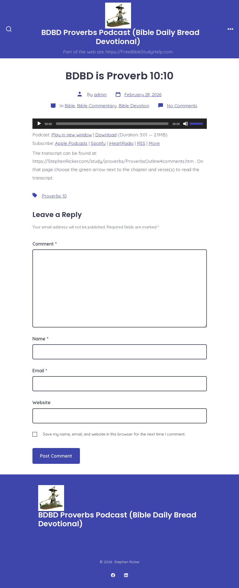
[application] (119, 123)
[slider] (112, 123)
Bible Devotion (134, 105)
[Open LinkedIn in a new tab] (126, 575)
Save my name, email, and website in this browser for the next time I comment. (114, 434)
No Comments (182, 105)
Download (106, 134)
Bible (70, 105)
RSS (141, 143)
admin (100, 94)
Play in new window (71, 134)
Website (41, 402)
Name (40, 338)
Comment (44, 244)
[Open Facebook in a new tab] (113, 575)
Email (39, 370)
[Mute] (185, 123)
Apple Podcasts (71, 143)
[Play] (39, 123)
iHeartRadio (121, 143)
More (154, 143)
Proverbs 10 (54, 196)
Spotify (98, 143)
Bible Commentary (97, 105)
